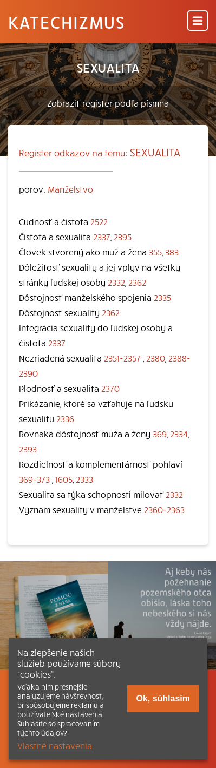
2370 (110, 388)
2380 (155, 357)
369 (160, 433)
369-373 (34, 479)
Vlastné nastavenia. (55, 745)
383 (172, 251)
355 (155, 251)
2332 (116, 282)
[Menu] (197, 21)
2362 (137, 282)
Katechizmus (66, 21)
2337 (101, 236)
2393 (28, 448)
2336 (65, 418)
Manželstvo (70, 188)
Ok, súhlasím (163, 698)
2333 (84, 479)
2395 (123, 236)
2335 (162, 297)
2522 (99, 221)
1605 (64, 479)
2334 (179, 433)
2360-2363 (164, 509)
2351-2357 (122, 357)
